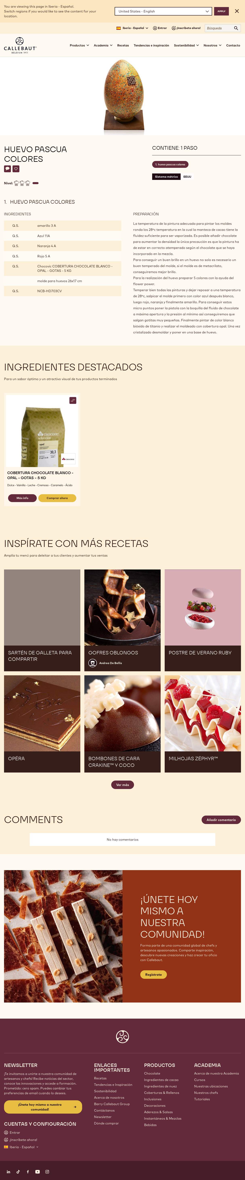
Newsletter (103, 1117)
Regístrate (153, 975)
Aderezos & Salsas (158, 1112)
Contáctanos (104, 1110)
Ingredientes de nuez (160, 1086)
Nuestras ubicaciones (211, 1086)
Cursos (199, 1080)
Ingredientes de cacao (161, 1080)
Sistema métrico (166, 176)
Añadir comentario (221, 820)
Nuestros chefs (206, 1093)
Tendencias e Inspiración (113, 1085)
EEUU (187, 176)
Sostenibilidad (105, 1091)
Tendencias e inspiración (151, 45)
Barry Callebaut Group (112, 1104)
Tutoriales (202, 1099)
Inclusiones (152, 1099)
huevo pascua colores (171, 164)
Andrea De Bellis (110, 663)
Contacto (233, 45)
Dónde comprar (106, 1123)
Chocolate (152, 1073)
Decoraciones (154, 1106)
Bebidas (150, 1125)
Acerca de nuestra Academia (216, 1073)
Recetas (123, 45)
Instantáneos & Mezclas (162, 1118)
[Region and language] (163, 11)
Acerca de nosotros (109, 1097)
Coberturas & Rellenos (161, 1093)
